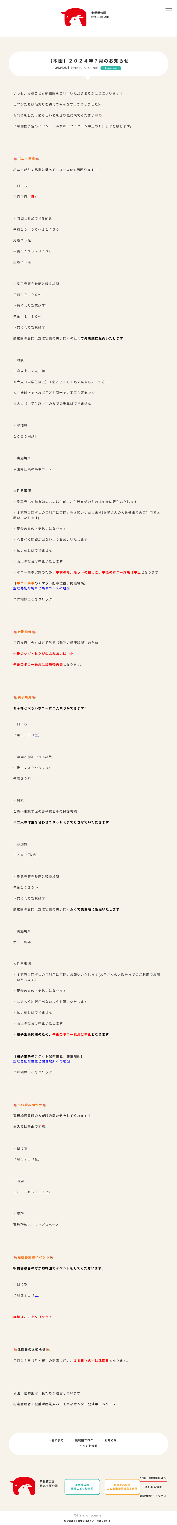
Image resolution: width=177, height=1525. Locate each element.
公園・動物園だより (153, 1478)
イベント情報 (90, 68)
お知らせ (76, 68)
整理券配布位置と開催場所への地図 (41, 1061)
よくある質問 (153, 1487)
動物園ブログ (84, 1440)
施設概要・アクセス (153, 1496)
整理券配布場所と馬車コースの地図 (41, 588)
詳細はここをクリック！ (32, 1317)
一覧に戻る (56, 1440)
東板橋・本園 (111, 68)
